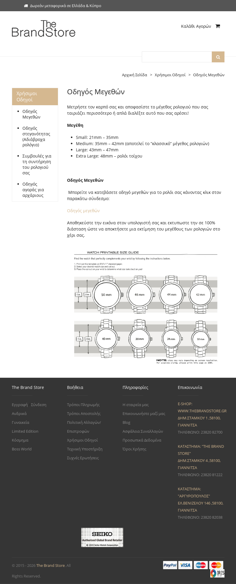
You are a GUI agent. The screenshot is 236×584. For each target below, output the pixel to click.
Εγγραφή (20, 404)
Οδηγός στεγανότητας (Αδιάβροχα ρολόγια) (36, 137)
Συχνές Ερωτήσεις (83, 457)
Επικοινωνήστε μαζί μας (144, 413)
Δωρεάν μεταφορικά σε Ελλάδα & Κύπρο (62, 5)
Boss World (22, 449)
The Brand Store (50, 565)
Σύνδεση (38, 404)
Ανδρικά (19, 413)
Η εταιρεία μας (136, 404)
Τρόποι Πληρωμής (83, 404)
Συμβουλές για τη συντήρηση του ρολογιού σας (36, 164)
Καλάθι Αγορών (200, 26)
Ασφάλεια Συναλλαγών (143, 431)
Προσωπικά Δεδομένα (142, 440)
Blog (126, 422)
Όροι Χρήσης (134, 449)
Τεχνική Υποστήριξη (84, 449)
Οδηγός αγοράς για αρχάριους (33, 189)
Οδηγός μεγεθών (83, 210)
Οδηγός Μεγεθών (31, 114)
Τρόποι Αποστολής (83, 413)
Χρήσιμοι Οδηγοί (82, 440)
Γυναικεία (20, 422)
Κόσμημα (20, 440)
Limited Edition (25, 431)
